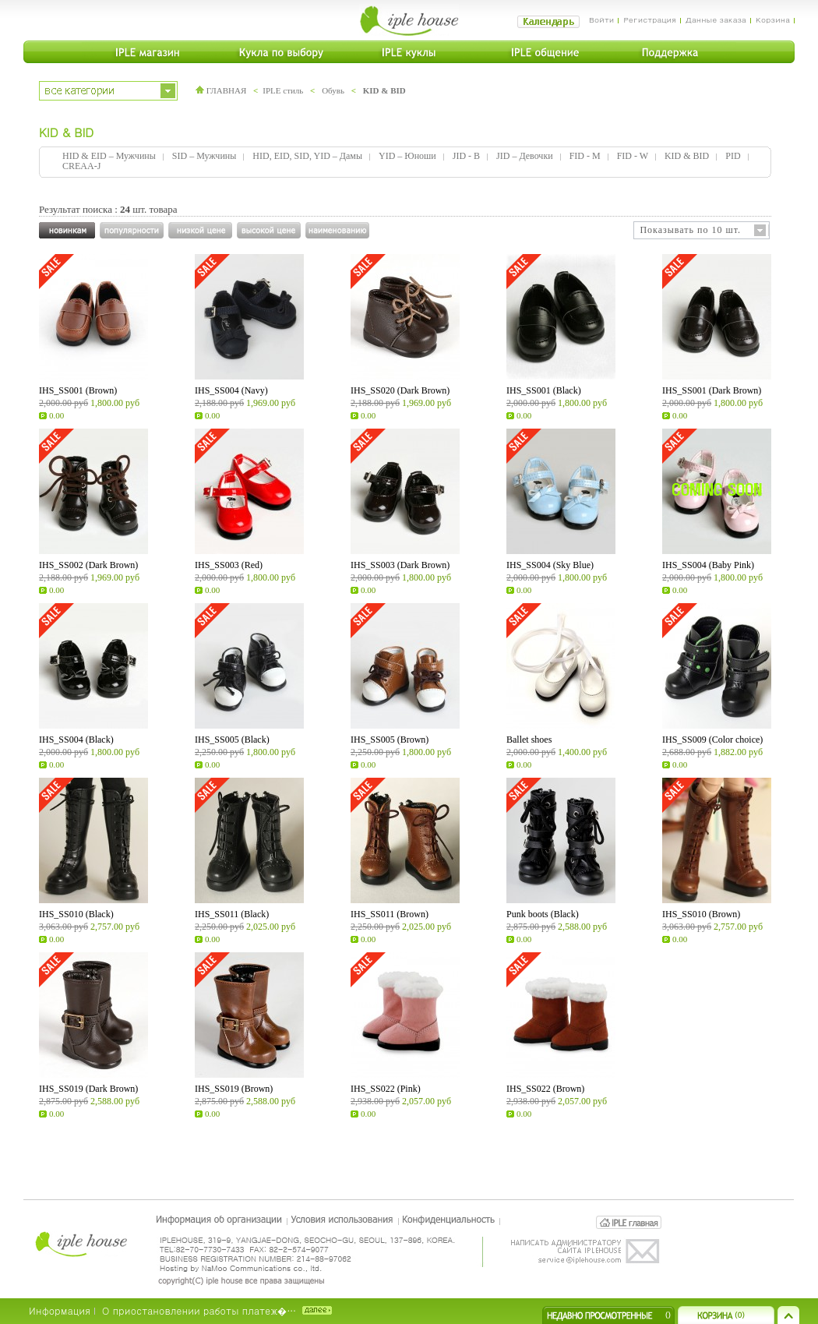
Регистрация (649, 19)
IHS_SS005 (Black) (232, 739)
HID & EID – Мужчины (109, 155)
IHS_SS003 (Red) (229, 565)
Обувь (333, 90)
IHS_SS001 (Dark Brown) (711, 390)
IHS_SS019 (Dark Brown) (88, 1088)
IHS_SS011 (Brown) (389, 914)
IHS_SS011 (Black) (232, 914)
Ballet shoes (529, 739)
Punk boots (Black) (542, 914)
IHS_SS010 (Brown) (701, 914)
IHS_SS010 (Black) (76, 914)
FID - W (632, 155)
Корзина (773, 19)
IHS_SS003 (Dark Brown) (400, 565)
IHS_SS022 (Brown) (545, 1088)
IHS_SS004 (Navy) (231, 390)
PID (732, 155)
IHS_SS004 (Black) (76, 739)
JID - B (466, 155)
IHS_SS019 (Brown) (234, 1088)
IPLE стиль (283, 90)
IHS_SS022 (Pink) (386, 1088)
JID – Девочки (524, 155)
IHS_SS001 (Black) (543, 390)
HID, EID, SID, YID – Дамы (307, 155)
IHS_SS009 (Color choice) (712, 739)
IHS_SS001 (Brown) (78, 390)
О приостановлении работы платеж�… (199, 1310)
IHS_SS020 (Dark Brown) (400, 390)
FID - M (585, 155)
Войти (602, 19)
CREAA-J (81, 166)
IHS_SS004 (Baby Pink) (708, 565)
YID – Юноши (407, 155)
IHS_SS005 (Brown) (389, 739)
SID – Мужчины (204, 155)
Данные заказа (716, 19)
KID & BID (384, 90)
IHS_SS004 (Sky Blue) (550, 565)
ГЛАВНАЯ (221, 90)
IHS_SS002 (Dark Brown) (88, 565)
